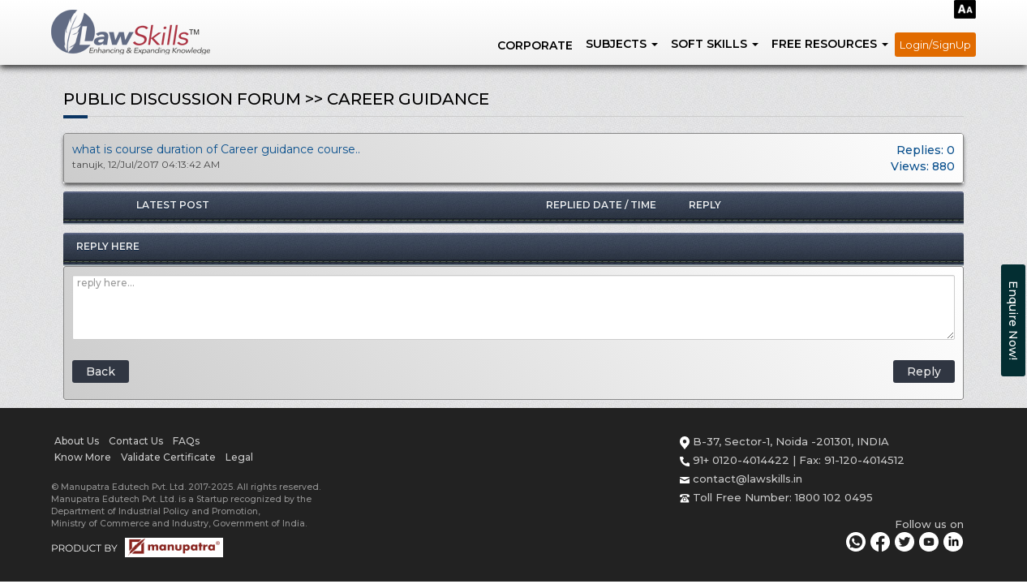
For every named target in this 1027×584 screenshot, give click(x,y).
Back (100, 371)
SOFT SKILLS (714, 43)
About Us (76, 441)
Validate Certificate (168, 457)
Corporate (535, 45)
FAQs (186, 441)
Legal (239, 457)
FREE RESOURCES (829, 43)
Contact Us (136, 441)
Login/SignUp (935, 44)
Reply (924, 371)
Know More (82, 457)
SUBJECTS (622, 43)
